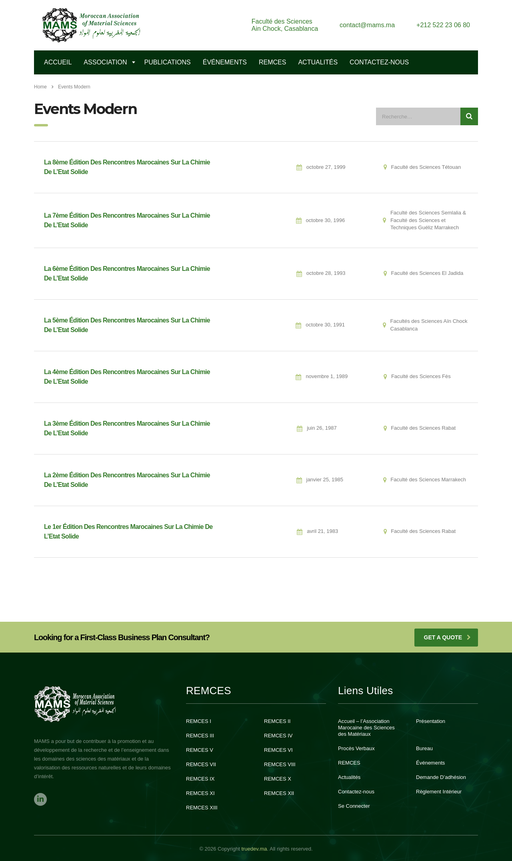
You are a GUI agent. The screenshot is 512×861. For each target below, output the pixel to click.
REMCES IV (278, 736)
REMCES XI (200, 793)
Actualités (318, 62)
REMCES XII (279, 793)
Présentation (430, 721)
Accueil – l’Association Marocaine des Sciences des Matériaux (366, 727)
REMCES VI (278, 750)
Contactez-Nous (379, 62)
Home (40, 87)
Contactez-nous (356, 792)
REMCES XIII (202, 808)
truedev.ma (254, 849)
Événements (225, 62)
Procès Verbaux (356, 748)
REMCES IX (200, 779)
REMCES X (277, 779)
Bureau (424, 748)
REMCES (272, 62)
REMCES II (277, 721)
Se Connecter (354, 806)
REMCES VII (201, 764)
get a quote (447, 637)
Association (105, 62)
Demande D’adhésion (441, 777)
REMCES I (198, 721)
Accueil (58, 62)
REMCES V (199, 750)
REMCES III (200, 736)
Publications (167, 62)
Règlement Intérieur (439, 792)
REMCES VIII (280, 764)
